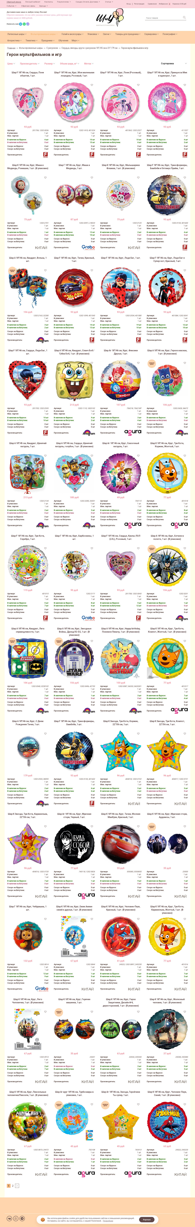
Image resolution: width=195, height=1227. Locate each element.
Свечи (106, 34)
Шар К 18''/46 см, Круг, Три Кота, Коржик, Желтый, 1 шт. (167, 445)
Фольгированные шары (43, 34)
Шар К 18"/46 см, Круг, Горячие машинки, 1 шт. (74, 1001)
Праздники (46, 40)
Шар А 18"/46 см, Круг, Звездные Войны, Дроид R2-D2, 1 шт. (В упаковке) (74, 631)
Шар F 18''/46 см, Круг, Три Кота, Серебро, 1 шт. (28, 537)
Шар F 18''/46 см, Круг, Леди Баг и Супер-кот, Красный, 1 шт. (167, 259)
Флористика (13, 40)
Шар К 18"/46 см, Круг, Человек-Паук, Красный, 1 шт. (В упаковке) (120, 908)
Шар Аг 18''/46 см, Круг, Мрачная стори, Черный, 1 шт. (74, 815)
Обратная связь (28, 6)
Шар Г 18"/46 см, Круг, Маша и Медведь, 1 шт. (74, 167)
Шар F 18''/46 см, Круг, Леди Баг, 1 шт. (121, 258)
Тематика (30, 40)
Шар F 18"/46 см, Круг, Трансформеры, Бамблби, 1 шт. (74, 723)
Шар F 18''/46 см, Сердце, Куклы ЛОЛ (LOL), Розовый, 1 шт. (120, 537)
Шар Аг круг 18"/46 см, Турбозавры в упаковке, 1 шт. (74, 1093)
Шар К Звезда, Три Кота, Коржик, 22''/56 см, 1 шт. (120, 723)
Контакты (48, 2)
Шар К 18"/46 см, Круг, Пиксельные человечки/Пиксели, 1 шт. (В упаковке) (27, 1093)
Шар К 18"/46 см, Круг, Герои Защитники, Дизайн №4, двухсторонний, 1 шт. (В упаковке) (121, 1002)
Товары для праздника (126, 34)
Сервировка (150, 34)
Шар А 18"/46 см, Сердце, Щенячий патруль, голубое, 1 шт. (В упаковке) (74, 445)
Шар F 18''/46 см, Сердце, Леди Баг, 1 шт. (27, 352)
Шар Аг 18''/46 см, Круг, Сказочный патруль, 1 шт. (120, 445)
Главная (11, 48)
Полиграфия (169, 34)
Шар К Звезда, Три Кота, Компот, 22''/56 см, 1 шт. (167, 723)
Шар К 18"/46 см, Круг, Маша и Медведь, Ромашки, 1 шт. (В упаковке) (27, 167)
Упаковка (92, 34)
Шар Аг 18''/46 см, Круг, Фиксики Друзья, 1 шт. (121, 352)
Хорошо (147, 1219)
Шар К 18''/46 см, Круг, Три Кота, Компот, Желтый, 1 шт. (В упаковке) (167, 630)
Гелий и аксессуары (71, 34)
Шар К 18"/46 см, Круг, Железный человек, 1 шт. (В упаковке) (167, 1001)
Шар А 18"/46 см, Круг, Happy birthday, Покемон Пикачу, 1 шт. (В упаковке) (120, 630)
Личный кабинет (32, 2)
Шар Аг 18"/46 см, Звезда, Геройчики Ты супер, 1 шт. (120, 1093)
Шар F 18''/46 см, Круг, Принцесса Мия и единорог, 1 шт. (167, 74)
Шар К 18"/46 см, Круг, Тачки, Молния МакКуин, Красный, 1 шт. (120, 815)
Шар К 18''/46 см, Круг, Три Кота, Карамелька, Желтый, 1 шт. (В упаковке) (167, 909)
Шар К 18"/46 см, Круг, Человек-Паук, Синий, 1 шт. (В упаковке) (167, 1093)
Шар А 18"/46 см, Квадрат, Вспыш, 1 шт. (28, 259)
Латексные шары (15, 34)
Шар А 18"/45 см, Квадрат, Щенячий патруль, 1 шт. (27, 445)
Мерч (74, 40)
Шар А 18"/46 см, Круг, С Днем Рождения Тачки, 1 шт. (27, 723)
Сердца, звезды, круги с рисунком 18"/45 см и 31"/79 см (89, 48)
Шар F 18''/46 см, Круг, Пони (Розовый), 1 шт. (120, 74)
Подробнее (108, 1221)
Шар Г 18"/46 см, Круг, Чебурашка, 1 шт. (27, 908)
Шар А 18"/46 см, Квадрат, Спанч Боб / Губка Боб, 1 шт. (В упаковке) (74, 352)
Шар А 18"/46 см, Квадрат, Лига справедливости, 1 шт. (27, 630)
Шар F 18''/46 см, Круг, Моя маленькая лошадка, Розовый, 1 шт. (74, 74)
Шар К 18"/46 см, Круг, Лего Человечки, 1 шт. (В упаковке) (28, 1001)
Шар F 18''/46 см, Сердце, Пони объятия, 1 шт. (28, 74)
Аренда (42, 6)
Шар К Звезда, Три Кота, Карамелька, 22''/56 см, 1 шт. (28, 815)
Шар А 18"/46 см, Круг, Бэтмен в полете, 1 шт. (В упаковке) (167, 537)
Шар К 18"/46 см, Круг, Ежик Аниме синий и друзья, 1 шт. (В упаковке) (74, 908)
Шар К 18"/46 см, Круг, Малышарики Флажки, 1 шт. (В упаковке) (121, 167)
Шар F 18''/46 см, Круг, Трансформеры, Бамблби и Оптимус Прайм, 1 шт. (167, 167)
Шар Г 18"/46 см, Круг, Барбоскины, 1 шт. (74, 537)
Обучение (63, 40)
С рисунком (52, 48)
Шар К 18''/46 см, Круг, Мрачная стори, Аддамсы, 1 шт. (167, 815)
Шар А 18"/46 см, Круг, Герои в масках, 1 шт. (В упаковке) (167, 352)
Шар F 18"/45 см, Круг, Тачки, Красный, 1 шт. (74, 259)
